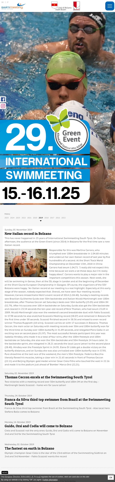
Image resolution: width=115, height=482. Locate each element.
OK (110, 477)
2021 (29, 217)
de (2, 2)
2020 (35, 217)
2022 (24, 217)
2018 (46, 217)
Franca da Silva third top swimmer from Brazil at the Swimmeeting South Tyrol (57, 401)
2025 (6, 217)
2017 (52, 217)
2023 (18, 217)
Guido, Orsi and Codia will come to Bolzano (38, 426)
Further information (50, 480)
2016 (58, 217)
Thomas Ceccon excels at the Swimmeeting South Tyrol (48, 377)
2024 (12, 217)
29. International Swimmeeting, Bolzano (13, 5)
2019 (41, 217)
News (4, 472)
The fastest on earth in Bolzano (29, 448)
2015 (63, 217)
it (8, 2)
